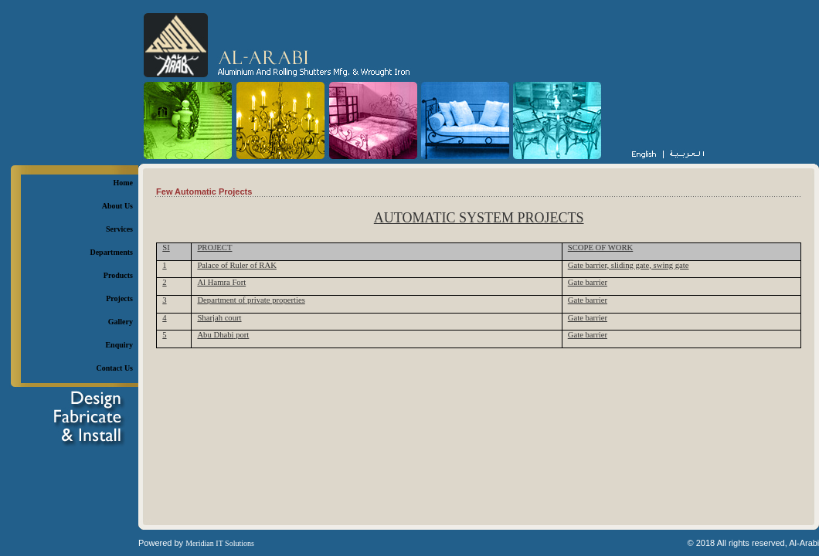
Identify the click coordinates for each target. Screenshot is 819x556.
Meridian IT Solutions (219, 543)
